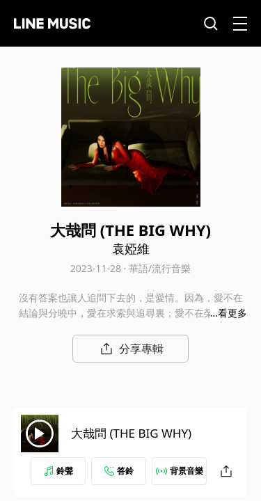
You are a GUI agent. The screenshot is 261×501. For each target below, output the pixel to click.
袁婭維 (131, 248)
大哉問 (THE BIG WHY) (131, 433)
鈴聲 (58, 471)
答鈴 (119, 471)
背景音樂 (179, 471)
